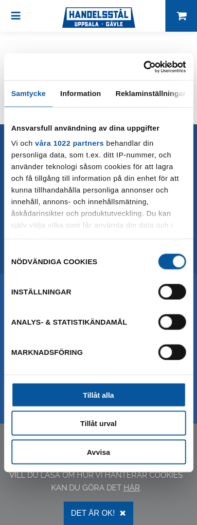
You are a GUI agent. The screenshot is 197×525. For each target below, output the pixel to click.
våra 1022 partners (69, 143)
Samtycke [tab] (28, 93)
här (132, 487)
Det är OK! (98, 513)
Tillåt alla (98, 394)
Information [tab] (80, 93)
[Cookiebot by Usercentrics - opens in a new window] (143, 66)
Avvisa (98, 451)
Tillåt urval (98, 423)
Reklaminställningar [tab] (150, 93)
